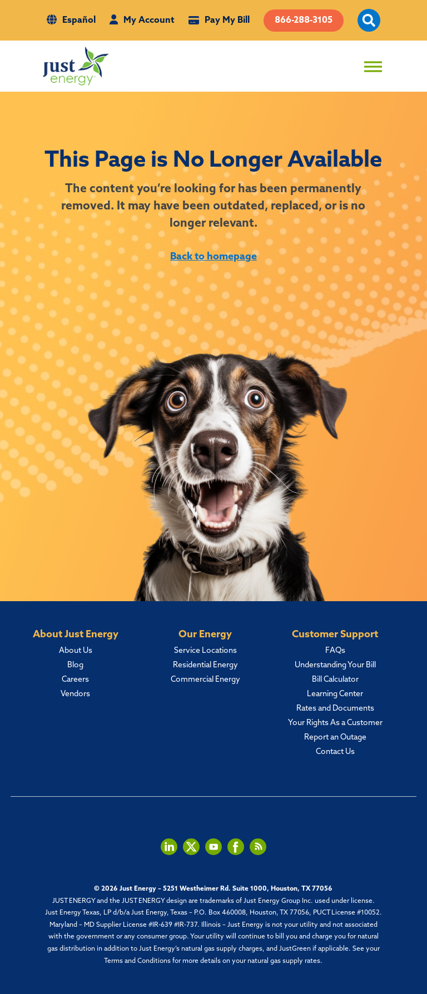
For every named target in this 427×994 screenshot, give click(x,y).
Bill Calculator (335, 680)
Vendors (75, 694)
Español (79, 20)
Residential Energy (205, 665)
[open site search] (369, 26)
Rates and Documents (335, 709)
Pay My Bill (227, 20)
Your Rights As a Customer (335, 723)
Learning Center (335, 694)
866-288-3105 (303, 20)
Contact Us (335, 752)
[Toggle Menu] (373, 67)
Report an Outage (335, 737)
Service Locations (205, 651)
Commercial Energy (205, 680)
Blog (75, 665)
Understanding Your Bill (335, 665)
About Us (75, 651)
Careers (75, 680)
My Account (149, 20)
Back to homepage (213, 257)
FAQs (335, 651)
